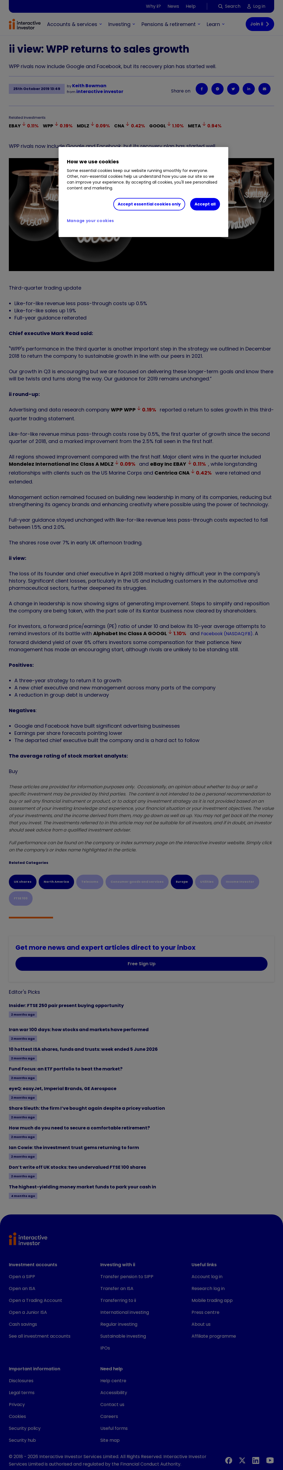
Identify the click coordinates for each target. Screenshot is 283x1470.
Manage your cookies (90, 220)
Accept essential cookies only (149, 204)
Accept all (205, 204)
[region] (143, 192)
